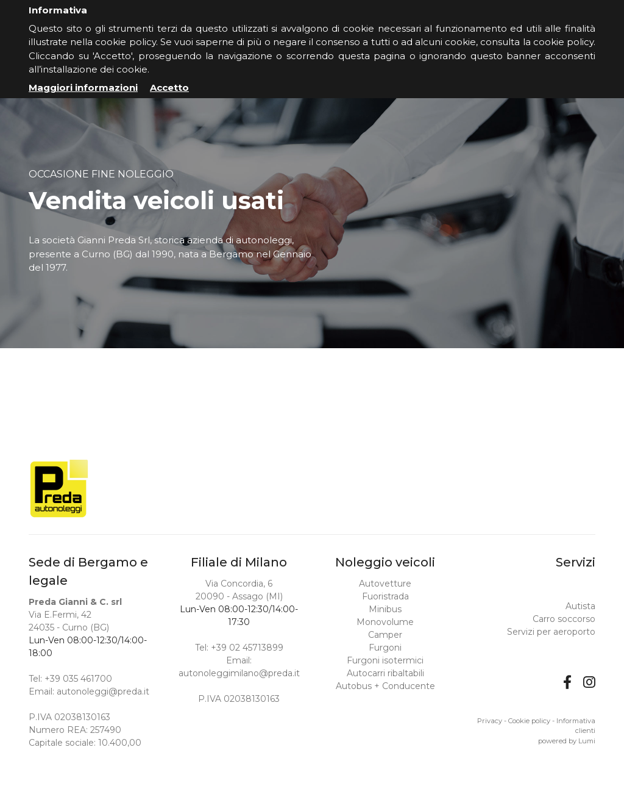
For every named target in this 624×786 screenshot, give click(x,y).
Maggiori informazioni (83, 87)
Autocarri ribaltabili (385, 673)
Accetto (169, 87)
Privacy (489, 720)
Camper (385, 634)
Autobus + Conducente (385, 686)
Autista (580, 606)
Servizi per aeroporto (551, 631)
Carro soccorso (564, 618)
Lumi (586, 741)
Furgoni (385, 647)
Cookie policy (529, 720)
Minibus (385, 609)
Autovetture (385, 583)
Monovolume (385, 621)
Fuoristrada (385, 596)
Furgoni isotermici (385, 660)
